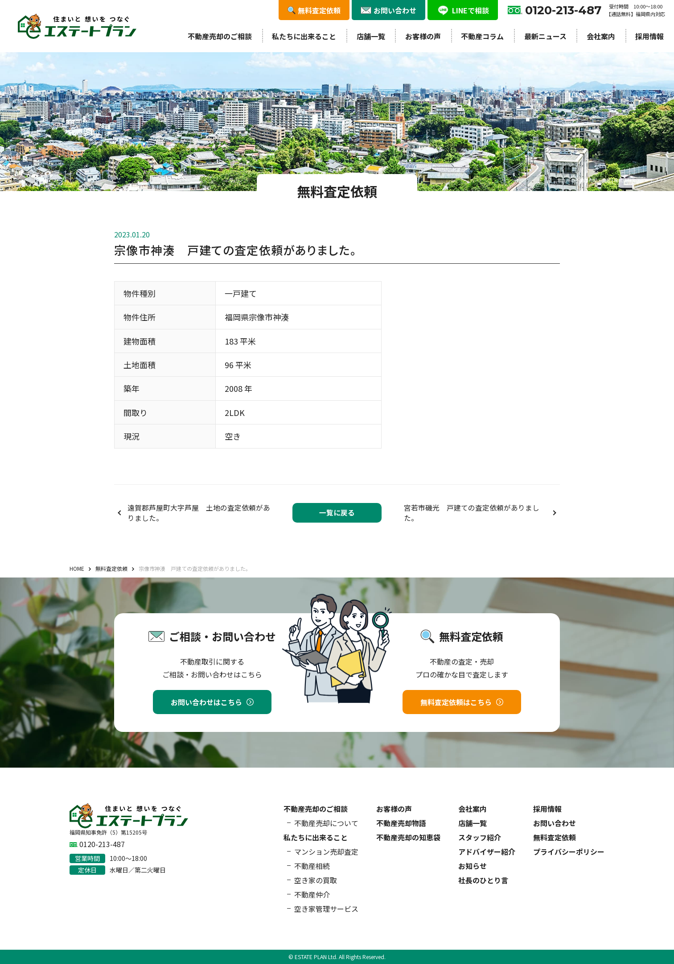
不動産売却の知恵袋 (408, 837)
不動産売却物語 (401, 823)
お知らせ (472, 865)
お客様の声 (423, 36)
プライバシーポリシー (568, 851)
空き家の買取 (315, 880)
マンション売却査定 (326, 851)
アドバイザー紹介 (486, 851)
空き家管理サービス (326, 908)
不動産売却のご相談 (220, 36)
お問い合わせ (554, 823)
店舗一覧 (371, 36)
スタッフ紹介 (479, 837)
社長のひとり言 (483, 880)
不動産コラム (482, 36)
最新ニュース (545, 36)
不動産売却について (326, 823)
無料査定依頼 (554, 837)
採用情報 (649, 36)
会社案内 (601, 36)
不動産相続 (312, 865)
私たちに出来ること (304, 36)
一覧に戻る (337, 512)
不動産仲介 (312, 894)
